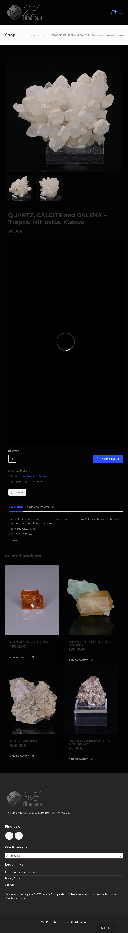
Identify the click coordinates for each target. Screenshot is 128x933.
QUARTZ (21, 481)
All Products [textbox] (64, 855)
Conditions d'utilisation (100, 894)
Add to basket (110, 458)
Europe (43, 476)
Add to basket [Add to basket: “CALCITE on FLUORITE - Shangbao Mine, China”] (78, 660)
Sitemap (9, 884)
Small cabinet (35, 481)
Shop (43, 35)
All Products (30, 476)
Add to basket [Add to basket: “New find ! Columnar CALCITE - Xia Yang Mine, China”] (78, 759)
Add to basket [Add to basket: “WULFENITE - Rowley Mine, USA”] (19, 657)
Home (32, 35)
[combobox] (64, 856)
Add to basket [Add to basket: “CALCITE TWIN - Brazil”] (19, 756)
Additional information (40, 507)
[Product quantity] (12, 459)
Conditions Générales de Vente (22, 872)
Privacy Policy (13, 878)
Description (16, 507)
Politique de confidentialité (66, 894)
